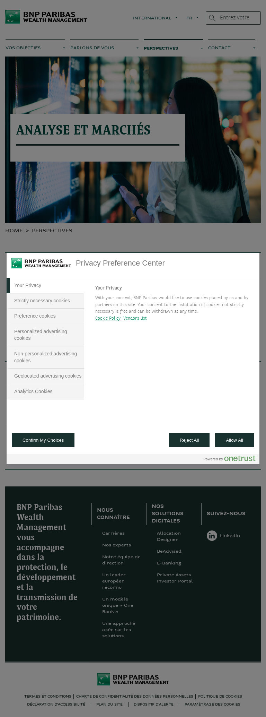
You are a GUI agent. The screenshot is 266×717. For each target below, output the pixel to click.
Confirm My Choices (43, 440)
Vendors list (135, 318)
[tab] (45, 285)
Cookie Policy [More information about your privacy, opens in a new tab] (108, 318)
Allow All (234, 440)
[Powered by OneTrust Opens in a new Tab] (229, 460)
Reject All (189, 440)
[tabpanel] (174, 305)
